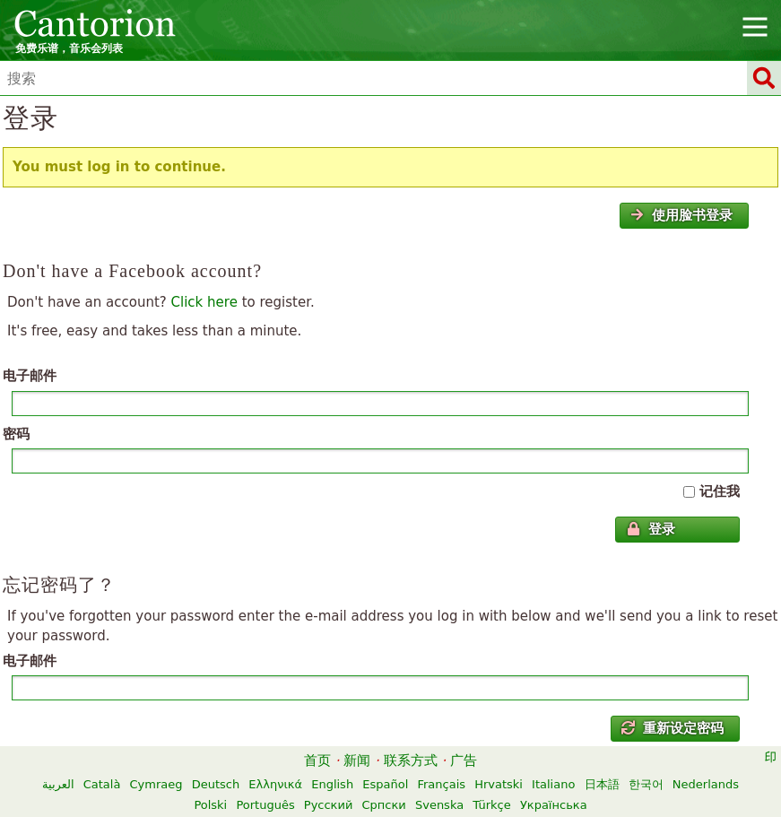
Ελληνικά (275, 784)
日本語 (602, 784)
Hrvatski (498, 784)
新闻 (356, 760)
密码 (16, 434)
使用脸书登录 (681, 215)
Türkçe (491, 805)
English (332, 784)
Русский (328, 805)
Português (265, 805)
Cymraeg (156, 784)
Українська (553, 805)
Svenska (439, 805)
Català (102, 784)
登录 (651, 529)
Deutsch (216, 784)
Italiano (553, 784)
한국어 (646, 784)
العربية (58, 784)
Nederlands (706, 784)
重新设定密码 (672, 728)
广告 (463, 760)
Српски (384, 805)
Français (441, 784)
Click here (204, 302)
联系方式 (411, 760)
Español (385, 784)
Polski (210, 805)
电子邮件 (29, 376)
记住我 (719, 491)
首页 (317, 760)
